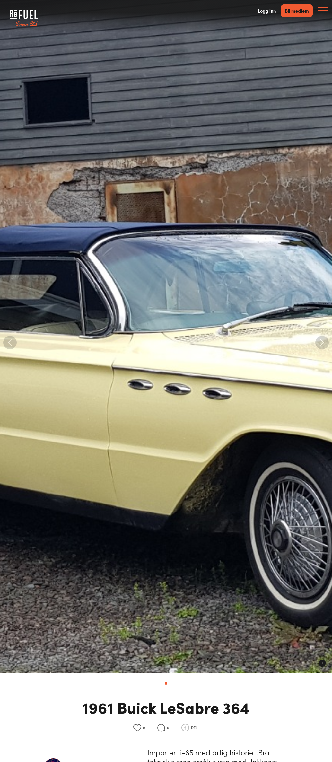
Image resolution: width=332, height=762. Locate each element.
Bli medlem (297, 10)
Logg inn (267, 11)
